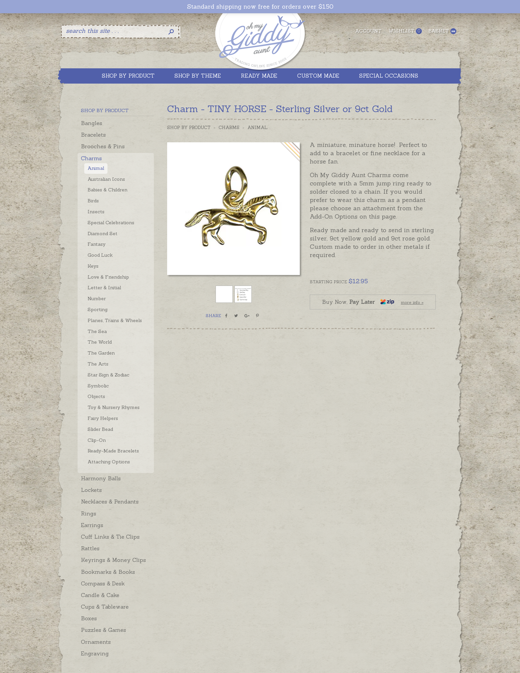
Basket (442, 31)
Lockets (91, 490)
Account (368, 31)
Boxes (89, 618)
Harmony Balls (101, 478)
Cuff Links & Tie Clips (110, 536)
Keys (93, 266)
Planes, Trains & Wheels (115, 320)
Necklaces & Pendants (110, 501)
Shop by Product (189, 127)
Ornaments (96, 642)
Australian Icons (106, 179)
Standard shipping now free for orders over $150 (260, 6)
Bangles (91, 123)
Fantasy (96, 244)
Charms (91, 158)
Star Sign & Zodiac (108, 375)
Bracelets (93, 134)
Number (97, 299)
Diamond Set (102, 233)
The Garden (101, 353)
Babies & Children (107, 190)
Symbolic (98, 386)
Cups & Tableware (105, 606)
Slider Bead (100, 429)
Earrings (92, 525)
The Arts (98, 364)
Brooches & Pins (103, 146)
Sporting (97, 309)
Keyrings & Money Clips (113, 560)
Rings (88, 513)
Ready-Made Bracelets (113, 451)
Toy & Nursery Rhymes (114, 407)
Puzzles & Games (103, 630)
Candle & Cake (100, 595)
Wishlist (405, 31)
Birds (93, 201)
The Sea (97, 331)
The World (100, 342)
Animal (96, 168)
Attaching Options (109, 462)
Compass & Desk (103, 583)
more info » (412, 302)
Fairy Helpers (103, 418)
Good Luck (100, 255)
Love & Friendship (108, 277)
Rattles (90, 548)
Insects (96, 212)
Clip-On (97, 440)
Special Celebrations (111, 223)
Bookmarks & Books (108, 572)
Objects (96, 396)
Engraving (95, 653)
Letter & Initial (104, 288)
